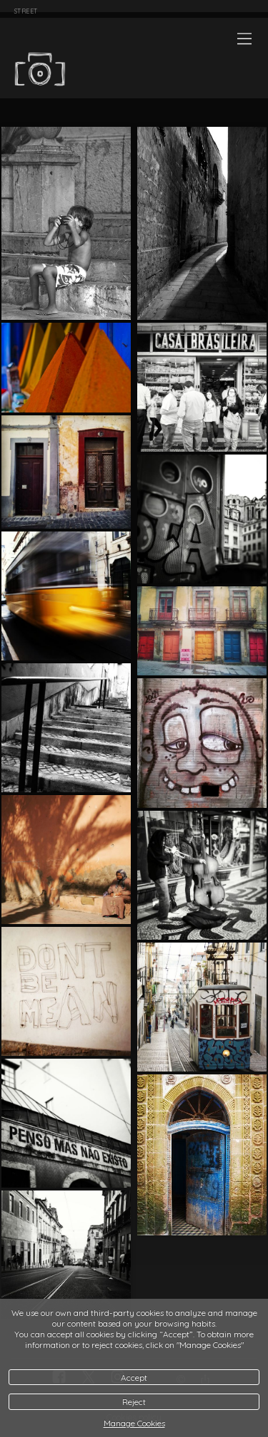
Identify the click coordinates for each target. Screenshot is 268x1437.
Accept (134, 1377)
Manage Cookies (134, 1423)
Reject (134, 1401)
